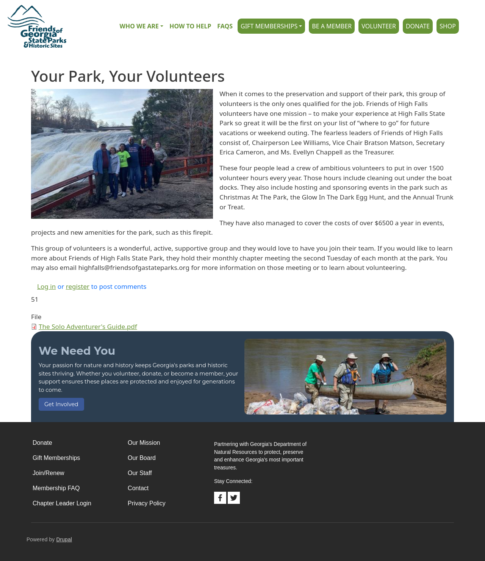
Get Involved (61, 404)
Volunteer (378, 26)
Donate (418, 26)
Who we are (139, 26)
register (77, 286)
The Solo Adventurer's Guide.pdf (88, 326)
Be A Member (332, 26)
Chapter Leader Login (62, 503)
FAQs (225, 26)
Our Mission (144, 442)
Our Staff (140, 473)
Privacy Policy (147, 503)
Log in (46, 286)
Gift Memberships (269, 26)
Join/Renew (48, 473)
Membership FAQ (56, 488)
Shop (448, 26)
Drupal (64, 539)
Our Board (142, 458)
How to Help (190, 26)
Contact (138, 488)
